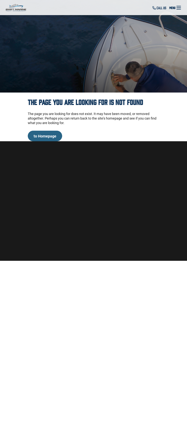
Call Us (159, 8)
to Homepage (45, 136)
